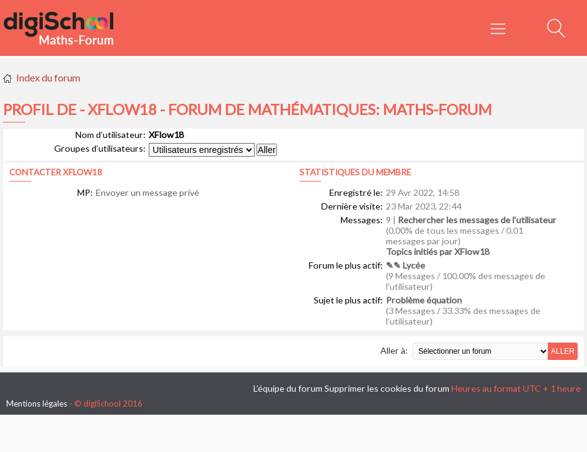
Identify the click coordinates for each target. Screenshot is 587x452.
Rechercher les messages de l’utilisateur (477, 219)
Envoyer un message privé (147, 192)
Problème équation (424, 300)
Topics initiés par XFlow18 (437, 251)
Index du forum (48, 77)
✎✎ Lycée (405, 265)
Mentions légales (36, 403)
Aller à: (394, 350)
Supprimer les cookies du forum (386, 388)
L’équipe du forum (287, 388)
